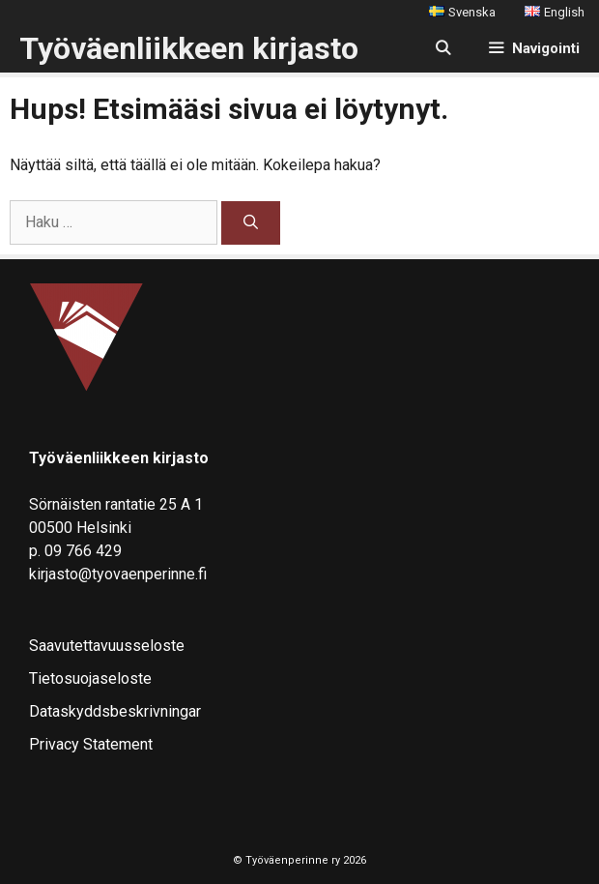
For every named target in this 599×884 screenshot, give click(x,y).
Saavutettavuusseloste (107, 645)
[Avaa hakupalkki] (442, 48)
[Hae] (250, 223)
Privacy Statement (91, 744)
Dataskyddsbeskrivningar (115, 711)
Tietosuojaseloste (90, 678)
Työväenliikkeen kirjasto (188, 48)
